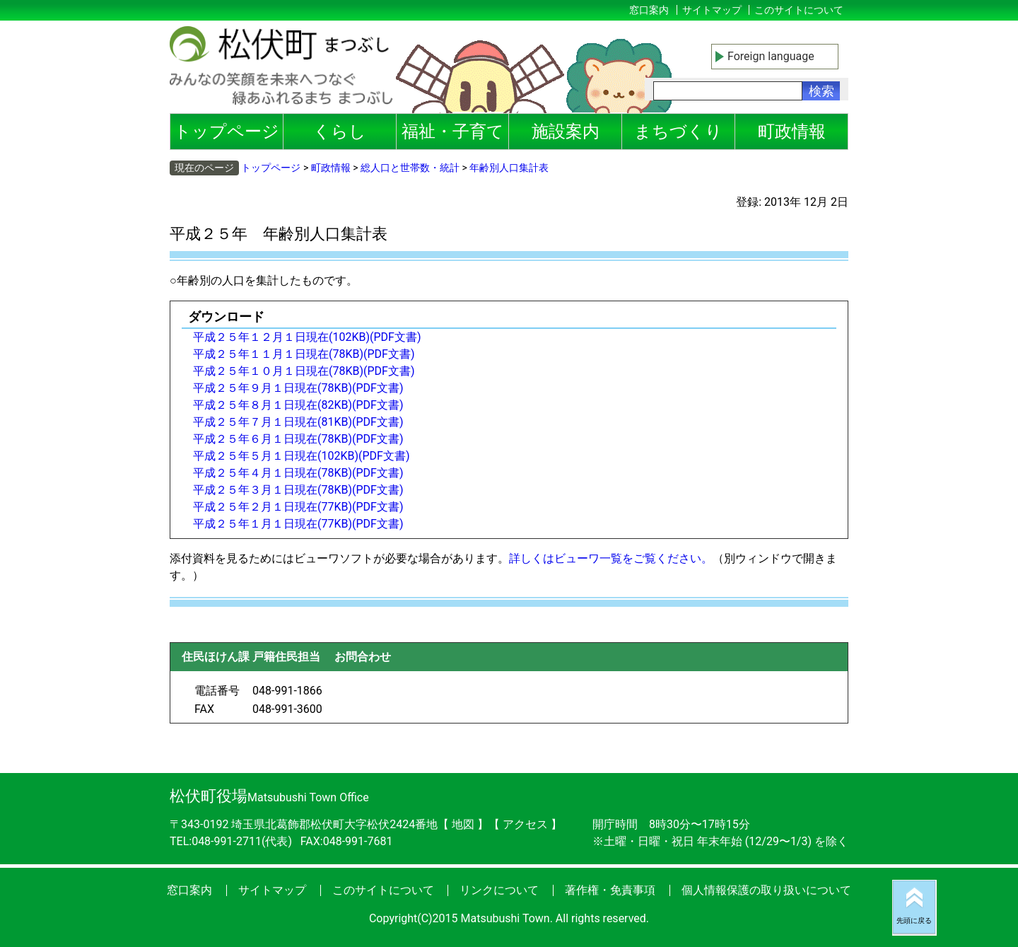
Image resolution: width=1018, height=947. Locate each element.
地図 (463, 824)
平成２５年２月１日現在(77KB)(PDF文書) (298, 506)
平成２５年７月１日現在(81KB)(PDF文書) (298, 422)
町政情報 (792, 131)
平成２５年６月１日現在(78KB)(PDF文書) (298, 439)
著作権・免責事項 (610, 890)
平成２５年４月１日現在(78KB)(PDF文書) (298, 473)
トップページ (226, 131)
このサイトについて (798, 10)
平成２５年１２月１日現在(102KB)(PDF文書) (307, 337)
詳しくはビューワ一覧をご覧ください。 (611, 558)
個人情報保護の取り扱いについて (766, 890)
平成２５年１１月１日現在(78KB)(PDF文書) (304, 354)
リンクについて (499, 890)
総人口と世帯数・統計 (410, 167)
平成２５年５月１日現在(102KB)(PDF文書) (301, 456)
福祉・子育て (453, 131)
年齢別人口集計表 (509, 167)
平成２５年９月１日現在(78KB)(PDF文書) (298, 388)
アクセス (527, 824)
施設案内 (565, 131)
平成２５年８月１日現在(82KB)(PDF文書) (298, 405)
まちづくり (678, 131)
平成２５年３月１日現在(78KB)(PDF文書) (298, 489)
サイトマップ (712, 10)
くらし (339, 131)
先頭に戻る (914, 920)
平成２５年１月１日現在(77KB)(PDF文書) (298, 523)
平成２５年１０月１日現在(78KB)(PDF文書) (304, 371)
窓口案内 (649, 10)
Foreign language (770, 56)
